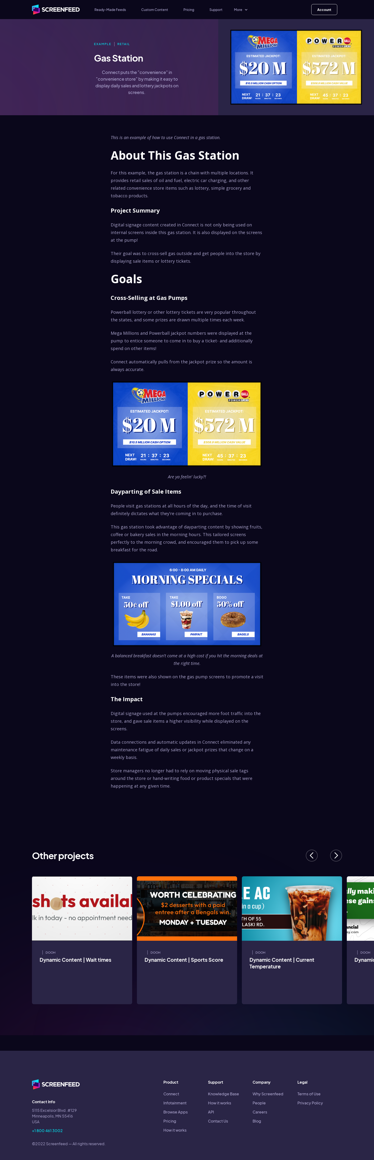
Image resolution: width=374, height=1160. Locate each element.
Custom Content (154, 9)
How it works (175, 1130)
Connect (171, 1093)
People (259, 1102)
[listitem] (82, 940)
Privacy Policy (310, 1102)
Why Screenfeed (268, 1093)
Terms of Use (309, 1093)
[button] (241, 9)
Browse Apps (175, 1111)
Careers (260, 1111)
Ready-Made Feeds (110, 9)
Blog (257, 1120)
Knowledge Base (223, 1093)
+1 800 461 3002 (47, 1130)
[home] (56, 10)
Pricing (188, 9)
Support (216, 9)
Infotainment (175, 1102)
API (211, 1111)
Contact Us (218, 1120)
